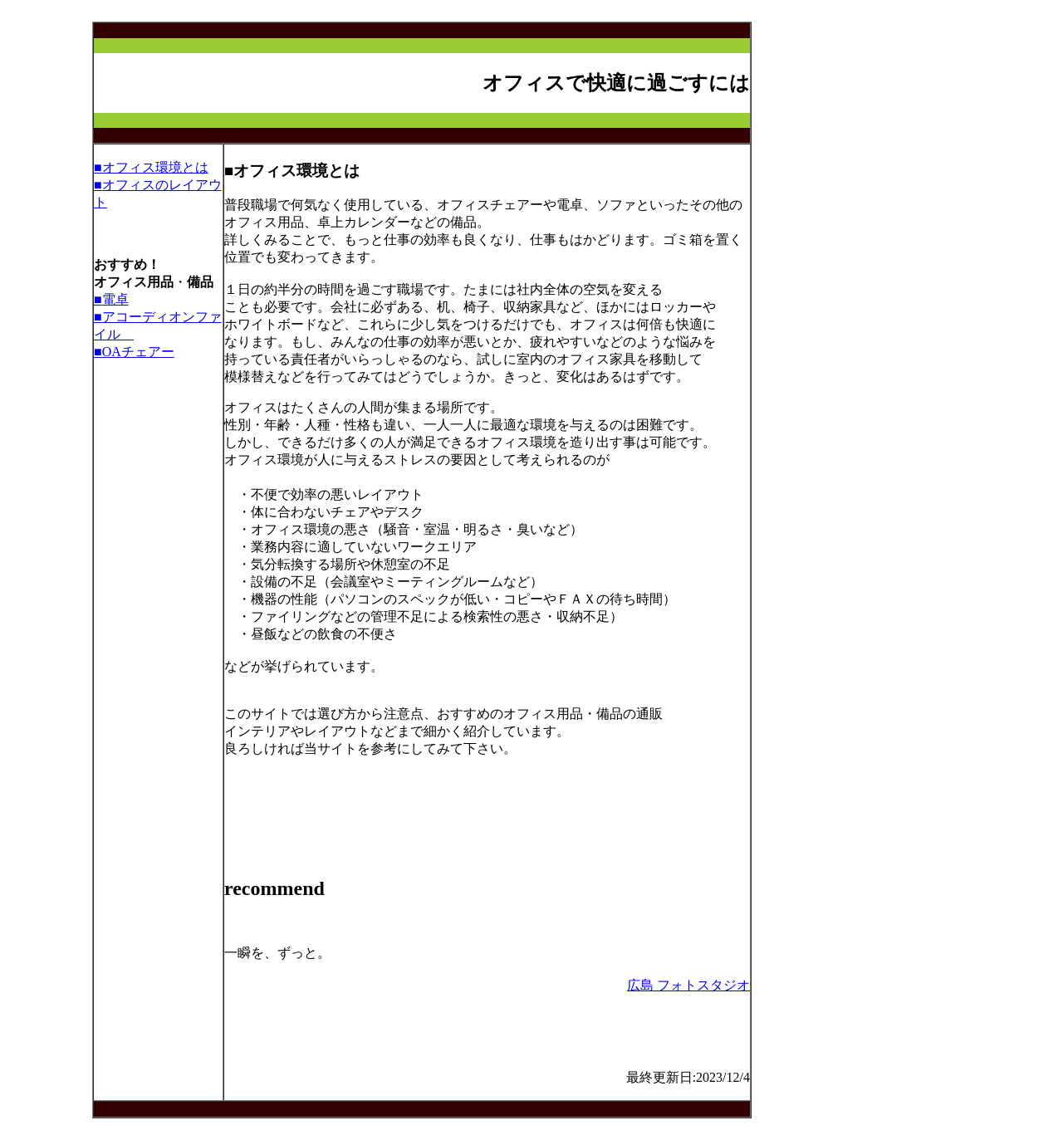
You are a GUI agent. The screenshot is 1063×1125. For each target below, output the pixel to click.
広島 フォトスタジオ (688, 985)
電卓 (115, 299)
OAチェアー (138, 352)
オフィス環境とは (155, 167)
